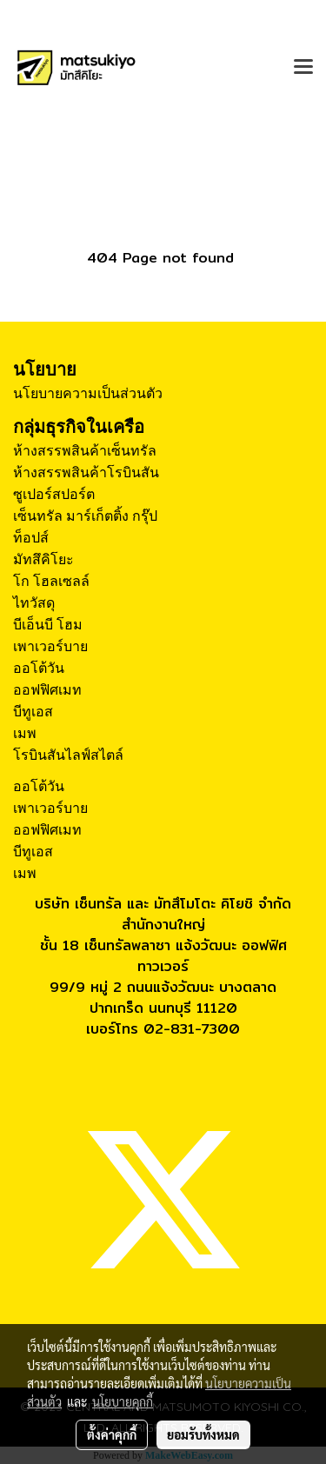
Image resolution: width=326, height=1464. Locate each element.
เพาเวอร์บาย (50, 646)
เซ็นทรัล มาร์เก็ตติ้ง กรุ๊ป (85, 516)
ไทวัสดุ (34, 603)
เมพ (25, 733)
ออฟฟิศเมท (47, 689)
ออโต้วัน (38, 668)
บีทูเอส (33, 711)
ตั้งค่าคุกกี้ (111, 1434)
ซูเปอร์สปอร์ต (54, 494)
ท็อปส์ (31, 537)
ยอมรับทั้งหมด (203, 1434)
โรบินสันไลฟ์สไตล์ (68, 755)
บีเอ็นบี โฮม (48, 624)
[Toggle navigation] (303, 68)
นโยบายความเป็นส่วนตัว (88, 393)
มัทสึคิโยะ (43, 559)
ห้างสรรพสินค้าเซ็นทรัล (84, 450)
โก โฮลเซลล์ (51, 581)
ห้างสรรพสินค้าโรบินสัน (86, 472)
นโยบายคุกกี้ (122, 1401)
